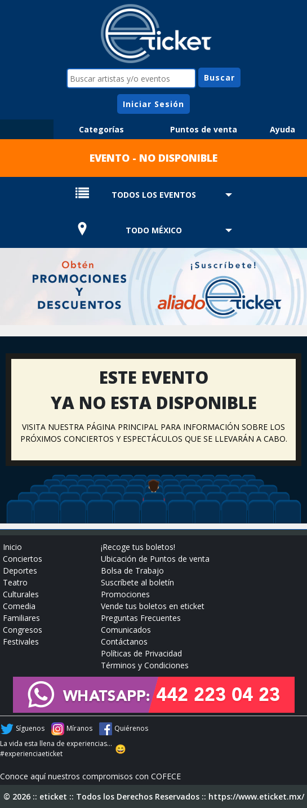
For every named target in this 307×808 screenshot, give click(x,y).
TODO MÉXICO (154, 230)
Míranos (79, 728)
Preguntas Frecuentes (141, 617)
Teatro (15, 582)
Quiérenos (131, 728)
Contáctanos (124, 641)
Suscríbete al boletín (137, 582)
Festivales (21, 641)
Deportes (20, 570)
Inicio (12, 546)
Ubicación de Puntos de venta (155, 558)
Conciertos (22, 558)
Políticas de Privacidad (141, 653)
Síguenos (30, 728)
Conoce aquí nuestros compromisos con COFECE (90, 776)
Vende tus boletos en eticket (152, 606)
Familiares (21, 617)
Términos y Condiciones (145, 665)
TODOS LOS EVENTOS (154, 194)
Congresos (22, 629)
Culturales (21, 594)
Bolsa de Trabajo (132, 570)
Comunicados (126, 629)
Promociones (125, 594)
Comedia (19, 606)
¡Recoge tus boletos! (138, 546)
